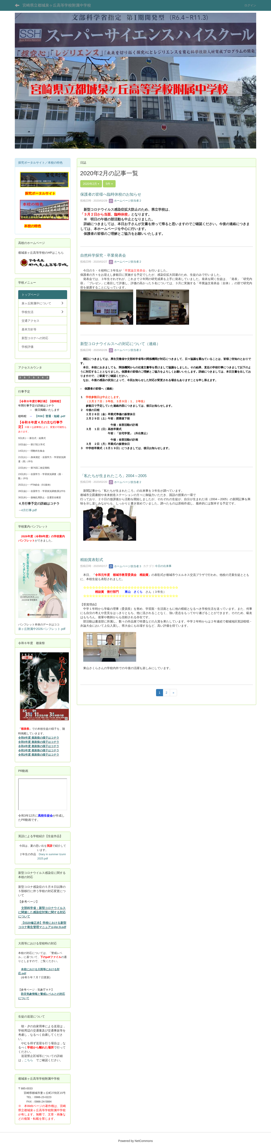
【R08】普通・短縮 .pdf (50, 416)
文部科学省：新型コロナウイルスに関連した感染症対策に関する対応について (42, 912)
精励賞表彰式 (91, 560)
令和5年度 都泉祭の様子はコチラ (38, 741)
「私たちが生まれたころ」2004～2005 (113, 476)
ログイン (250, 5)
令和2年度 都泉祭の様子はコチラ (38, 754)
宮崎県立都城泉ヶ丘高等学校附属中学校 (56, 5)
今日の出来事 (163, 566)
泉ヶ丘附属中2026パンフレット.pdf (41, 629)
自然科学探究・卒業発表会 (103, 255)
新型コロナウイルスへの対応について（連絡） (120, 344)
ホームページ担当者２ (125, 200)
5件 (109, 183)
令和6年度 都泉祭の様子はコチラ (38, 737)
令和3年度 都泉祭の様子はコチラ (38, 750)
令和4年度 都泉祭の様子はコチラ (38, 746)
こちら (28, 1060)
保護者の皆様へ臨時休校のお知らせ (110, 194)
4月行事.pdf (29, 510)
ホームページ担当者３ (125, 566)
